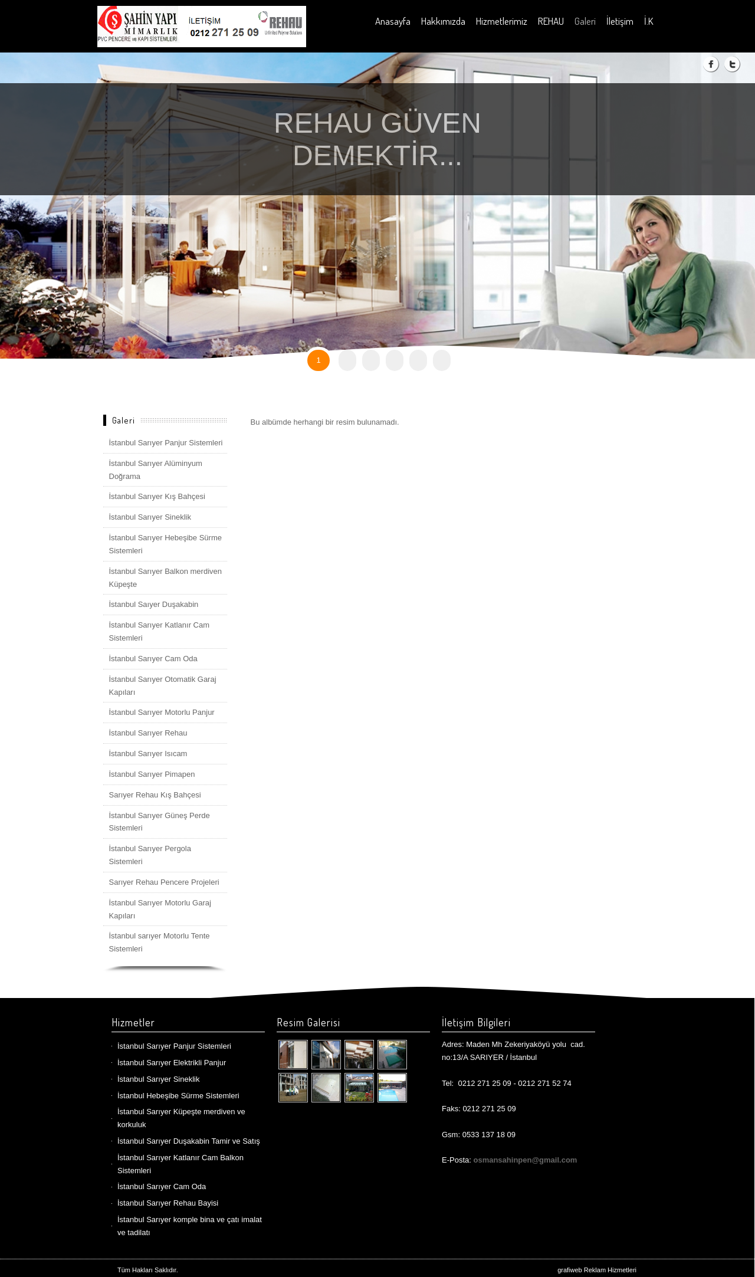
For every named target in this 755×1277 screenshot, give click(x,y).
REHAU (551, 21)
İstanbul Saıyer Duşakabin (154, 604)
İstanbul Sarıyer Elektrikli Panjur (171, 1062)
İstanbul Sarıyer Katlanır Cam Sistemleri (159, 631)
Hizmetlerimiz (501, 21)
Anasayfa (393, 21)
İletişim (619, 21)
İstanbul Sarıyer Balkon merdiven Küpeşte (165, 578)
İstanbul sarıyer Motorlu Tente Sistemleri (159, 942)
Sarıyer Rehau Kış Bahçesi (155, 794)
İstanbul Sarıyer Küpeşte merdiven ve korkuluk (181, 1118)
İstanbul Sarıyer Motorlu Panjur (162, 712)
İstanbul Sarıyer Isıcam (148, 753)
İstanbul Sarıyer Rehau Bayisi (167, 1203)
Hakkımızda (443, 21)
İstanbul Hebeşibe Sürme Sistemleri (178, 1095)
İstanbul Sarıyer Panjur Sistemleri (166, 442)
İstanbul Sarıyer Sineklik (150, 517)
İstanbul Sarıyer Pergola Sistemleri (150, 855)
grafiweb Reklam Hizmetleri (596, 1269)
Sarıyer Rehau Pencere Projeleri (164, 882)
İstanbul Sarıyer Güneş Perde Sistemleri (159, 822)
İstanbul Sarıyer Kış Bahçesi (157, 496)
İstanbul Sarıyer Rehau (148, 732)
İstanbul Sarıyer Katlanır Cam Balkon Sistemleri (180, 1164)
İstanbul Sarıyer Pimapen (152, 774)
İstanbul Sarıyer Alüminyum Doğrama (155, 470)
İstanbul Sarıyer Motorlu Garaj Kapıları (160, 909)
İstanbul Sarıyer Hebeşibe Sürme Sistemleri (165, 544)
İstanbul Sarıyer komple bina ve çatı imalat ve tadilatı (189, 1226)
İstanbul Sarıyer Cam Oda (153, 658)
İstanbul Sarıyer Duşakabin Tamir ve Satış (188, 1141)
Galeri (585, 21)
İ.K (648, 21)
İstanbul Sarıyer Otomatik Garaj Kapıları (162, 686)
